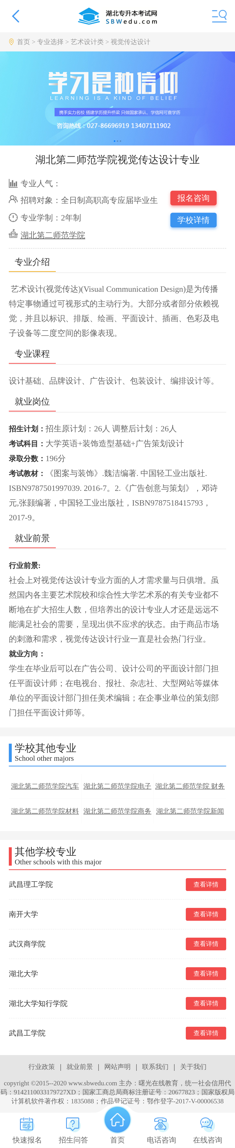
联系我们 (155, 1066)
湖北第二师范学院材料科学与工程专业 (45, 815)
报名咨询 (193, 198)
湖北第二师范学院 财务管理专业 (190, 790)
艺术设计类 (87, 42)
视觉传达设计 (130, 42)
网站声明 (117, 1066)
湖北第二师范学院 (53, 235)
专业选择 (50, 42)
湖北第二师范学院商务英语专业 (117, 815)
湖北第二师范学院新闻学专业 (190, 815)
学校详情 (193, 220)
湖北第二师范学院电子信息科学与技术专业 (117, 790)
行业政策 (41, 1066)
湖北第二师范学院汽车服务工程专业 (45, 790)
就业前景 (79, 1066)
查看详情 (206, 884)
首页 (23, 42)
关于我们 (193, 1066)
